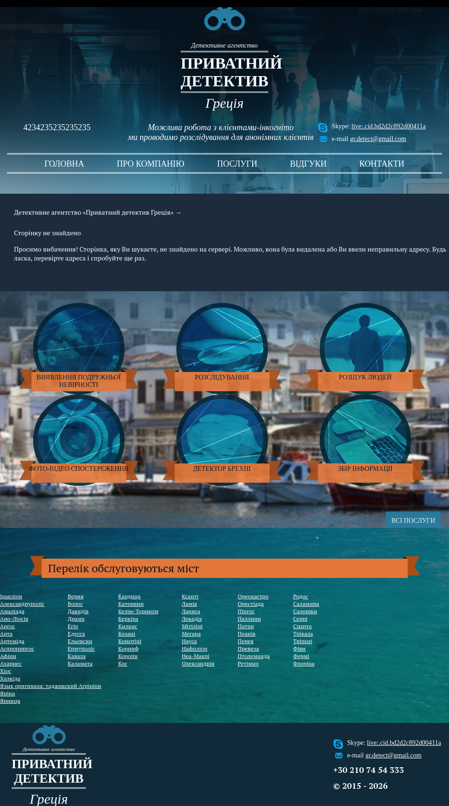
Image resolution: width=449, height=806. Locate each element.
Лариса (191, 611)
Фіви (299, 648)
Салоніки (305, 611)
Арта (6, 633)
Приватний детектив (224, 72)
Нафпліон (194, 648)
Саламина (306, 603)
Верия (76, 596)
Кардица (129, 596)
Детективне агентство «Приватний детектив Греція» (94, 212)
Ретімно (248, 663)
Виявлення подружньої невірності (78, 381)
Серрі (300, 618)
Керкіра (128, 618)
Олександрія (198, 663)
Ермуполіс (81, 648)
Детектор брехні (222, 468)
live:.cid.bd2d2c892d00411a (388, 126)
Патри (246, 626)
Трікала (303, 633)
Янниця (10, 700)
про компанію (150, 163)
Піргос (246, 611)
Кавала (77, 655)
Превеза (248, 648)
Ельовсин (80, 641)
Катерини (131, 603)
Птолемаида (254, 655)
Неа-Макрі (195, 655)
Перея (245, 641)
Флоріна (304, 663)
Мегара (191, 633)
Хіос (5, 670)
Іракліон (11, 596)
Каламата (80, 663)
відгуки (308, 163)
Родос (300, 596)
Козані (126, 633)
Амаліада (12, 611)
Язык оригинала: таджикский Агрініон (50, 685)
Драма (76, 618)
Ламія (189, 603)
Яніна (7, 693)
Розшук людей (365, 377)
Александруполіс (22, 603)
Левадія (192, 618)
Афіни (8, 655)
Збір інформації (365, 468)
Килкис (127, 626)
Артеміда (12, 641)
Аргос (7, 626)
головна (64, 163)
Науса (189, 641)
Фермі (301, 655)
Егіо (73, 626)
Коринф (128, 648)
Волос (75, 603)
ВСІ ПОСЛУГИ (413, 520)
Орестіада (251, 603)
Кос (122, 663)
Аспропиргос (17, 648)
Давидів (78, 611)
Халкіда (10, 678)
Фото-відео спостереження (78, 468)
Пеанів (246, 633)
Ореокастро (253, 596)
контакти (382, 163)
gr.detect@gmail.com (378, 138)
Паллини (249, 618)
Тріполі (302, 641)
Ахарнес (10, 663)
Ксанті (190, 596)
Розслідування (222, 377)
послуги (237, 163)
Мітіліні (192, 626)
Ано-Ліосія (14, 618)
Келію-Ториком (138, 611)
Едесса (76, 633)
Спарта (302, 626)
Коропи (128, 655)
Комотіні (129, 641)
